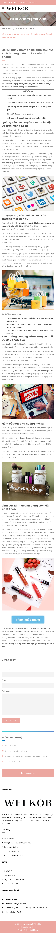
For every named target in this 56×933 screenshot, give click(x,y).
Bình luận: (6, 691)
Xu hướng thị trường (25, 29)
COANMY (23, 226)
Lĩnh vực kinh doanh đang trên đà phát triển (26, 118)
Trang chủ (6, 29)
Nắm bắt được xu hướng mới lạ (20, 114)
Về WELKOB (8, 839)
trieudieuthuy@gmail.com (27, 2)
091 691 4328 (10, 746)
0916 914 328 (11, 899)
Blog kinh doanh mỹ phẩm (13, 855)
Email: (4, 680)
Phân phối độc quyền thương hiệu (16, 843)
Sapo (34, 927)
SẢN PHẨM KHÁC (10, 884)
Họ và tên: (6, 669)
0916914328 (8, 2)
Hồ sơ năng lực (28, 773)
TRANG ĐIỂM (8, 875)
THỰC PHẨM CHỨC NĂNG (13, 879)
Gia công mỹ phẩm (10, 847)
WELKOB (37, 924)
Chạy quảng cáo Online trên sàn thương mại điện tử (30, 102)
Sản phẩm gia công (10, 851)
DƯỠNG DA (7, 871)
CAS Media (33, 930)
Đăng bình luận (11, 720)
